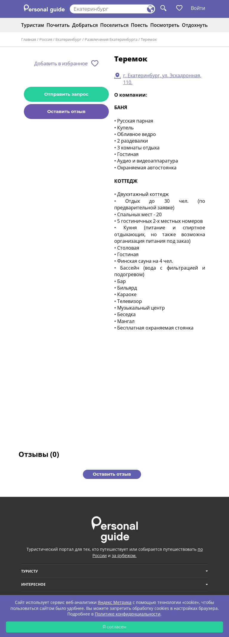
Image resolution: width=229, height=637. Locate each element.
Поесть (139, 25)
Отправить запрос (66, 94)
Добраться (85, 25)
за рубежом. (124, 555)
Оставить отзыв (66, 111)
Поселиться (114, 25)
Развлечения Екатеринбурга (111, 39)
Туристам (32, 25)
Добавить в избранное (61, 63)
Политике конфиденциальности (127, 614)
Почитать (58, 25)
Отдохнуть (195, 25)
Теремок (149, 39)
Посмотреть (165, 25)
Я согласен (114, 627)
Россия (45, 39)
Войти (198, 8)
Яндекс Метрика (114, 602)
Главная (28, 39)
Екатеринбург (68, 39)
